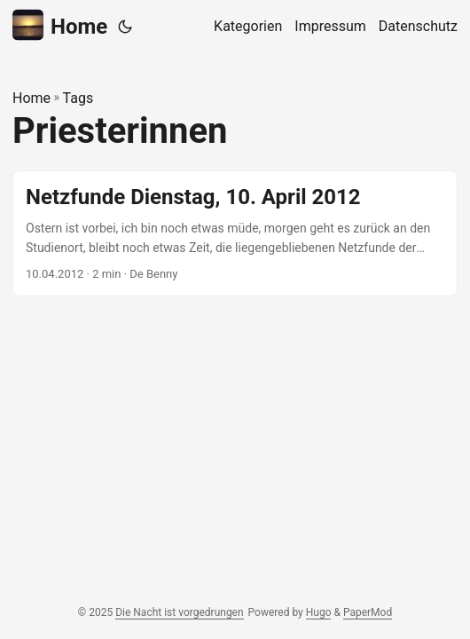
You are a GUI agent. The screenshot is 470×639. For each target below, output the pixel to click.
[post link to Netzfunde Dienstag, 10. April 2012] (235, 233)
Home (59, 25)
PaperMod (367, 612)
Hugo (319, 612)
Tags (78, 98)
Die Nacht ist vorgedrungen (179, 612)
